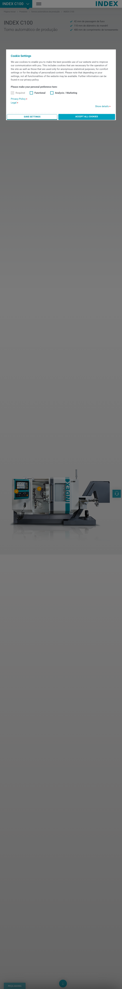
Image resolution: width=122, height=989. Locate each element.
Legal (14, 102)
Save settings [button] (32, 116)
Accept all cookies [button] (86, 116)
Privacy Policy (18, 98)
